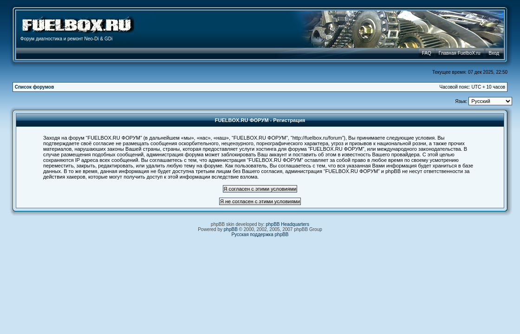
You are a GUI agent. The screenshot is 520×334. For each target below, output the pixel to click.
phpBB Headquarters (287, 224)
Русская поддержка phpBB (259, 234)
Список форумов (34, 87)
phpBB (231, 229)
